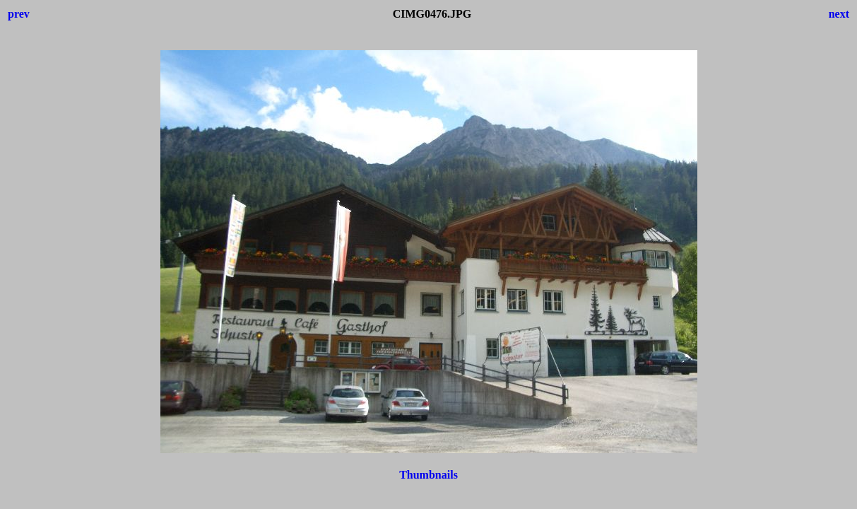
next (839, 14)
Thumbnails (428, 475)
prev (19, 14)
